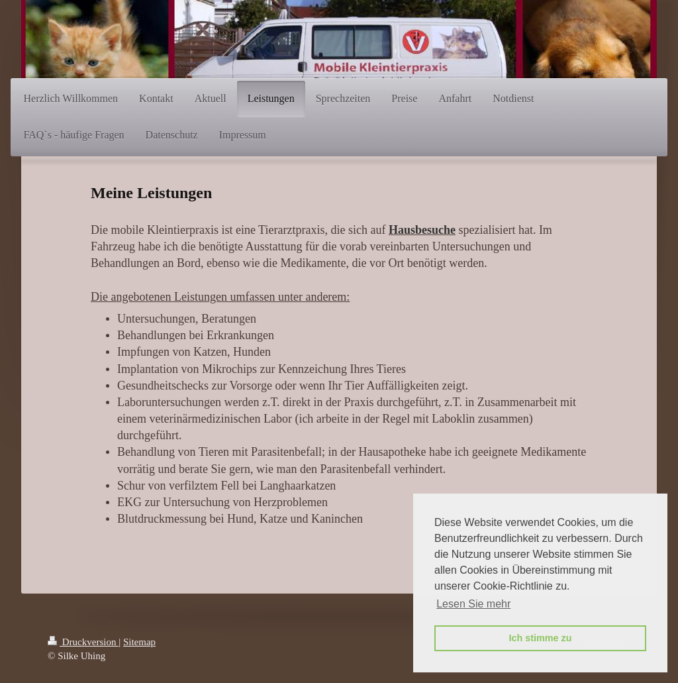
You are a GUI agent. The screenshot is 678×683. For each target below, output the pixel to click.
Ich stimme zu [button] (539, 638)
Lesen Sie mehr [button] (473, 603)
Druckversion (83, 642)
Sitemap (139, 642)
